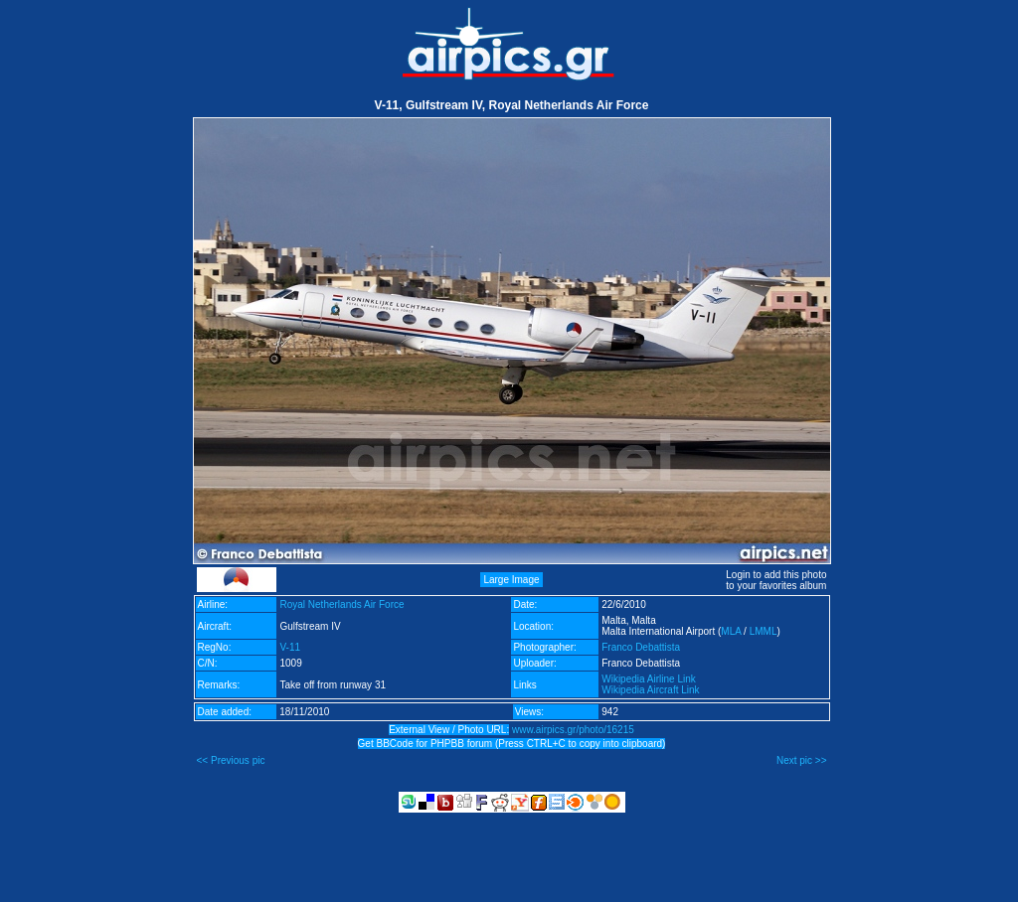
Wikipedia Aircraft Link (650, 689)
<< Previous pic (231, 760)
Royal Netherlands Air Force (341, 604)
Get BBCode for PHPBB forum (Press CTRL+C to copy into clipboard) (512, 743)
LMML (763, 631)
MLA (731, 631)
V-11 (289, 647)
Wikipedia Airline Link (648, 679)
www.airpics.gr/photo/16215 (573, 729)
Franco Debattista (640, 647)
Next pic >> (801, 760)
